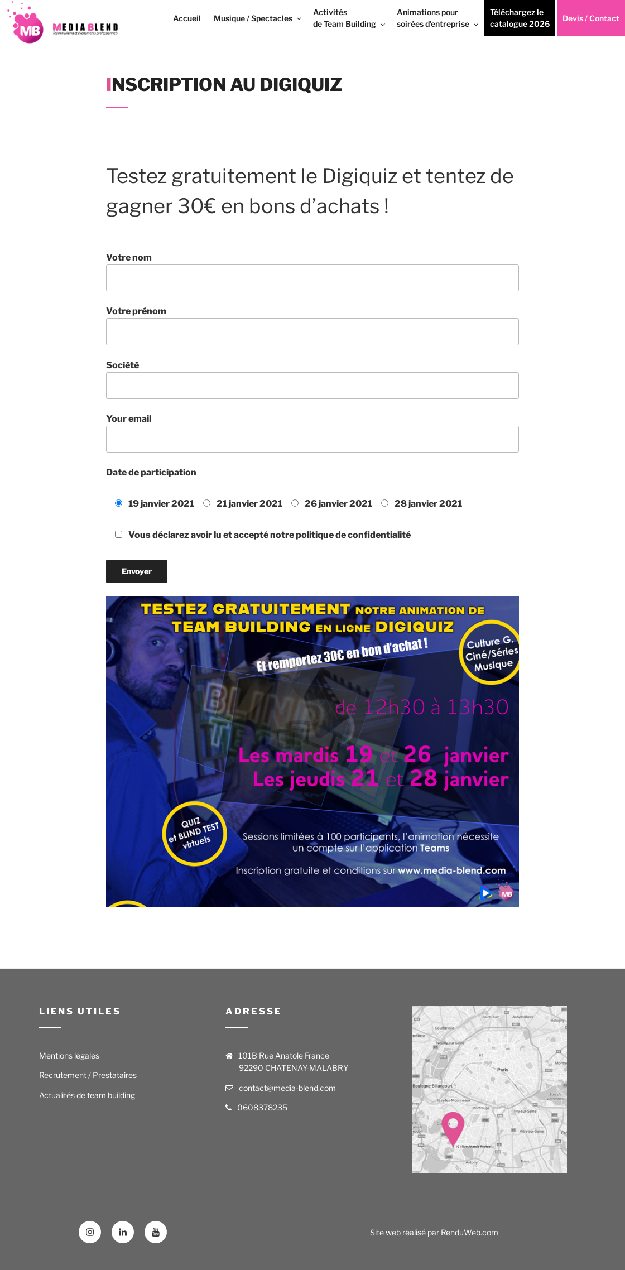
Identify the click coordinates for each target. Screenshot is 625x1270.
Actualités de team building (87, 1095)
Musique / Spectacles (258, 18)
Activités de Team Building (350, 17)
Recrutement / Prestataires (88, 1075)
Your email (312, 433)
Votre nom (312, 271)
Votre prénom (312, 325)
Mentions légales (69, 1055)
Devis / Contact (590, 18)
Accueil (187, 18)
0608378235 (262, 1107)
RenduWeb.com (469, 1232)
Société (312, 379)
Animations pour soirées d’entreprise (438, 17)
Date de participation (151, 472)
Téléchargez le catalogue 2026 (520, 17)
